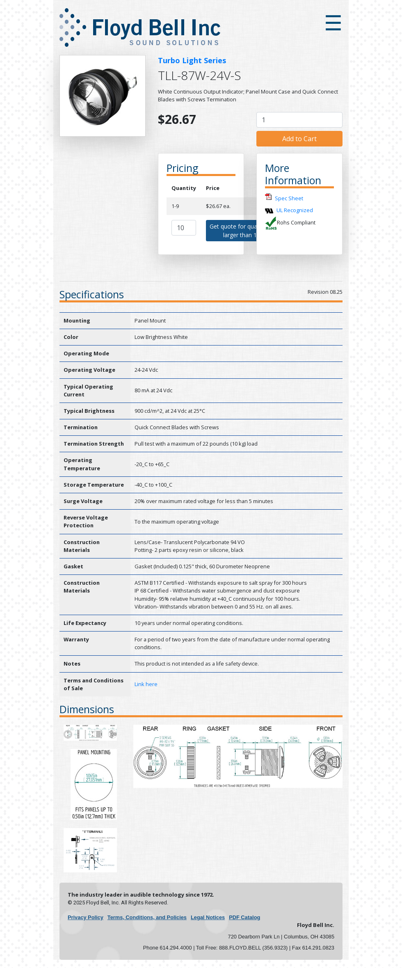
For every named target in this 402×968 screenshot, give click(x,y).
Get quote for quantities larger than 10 (241, 230)
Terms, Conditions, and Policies (147, 917)
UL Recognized (294, 210)
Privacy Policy (85, 917)
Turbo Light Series (192, 60)
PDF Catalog (244, 917)
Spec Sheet (289, 198)
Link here (146, 684)
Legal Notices (208, 917)
